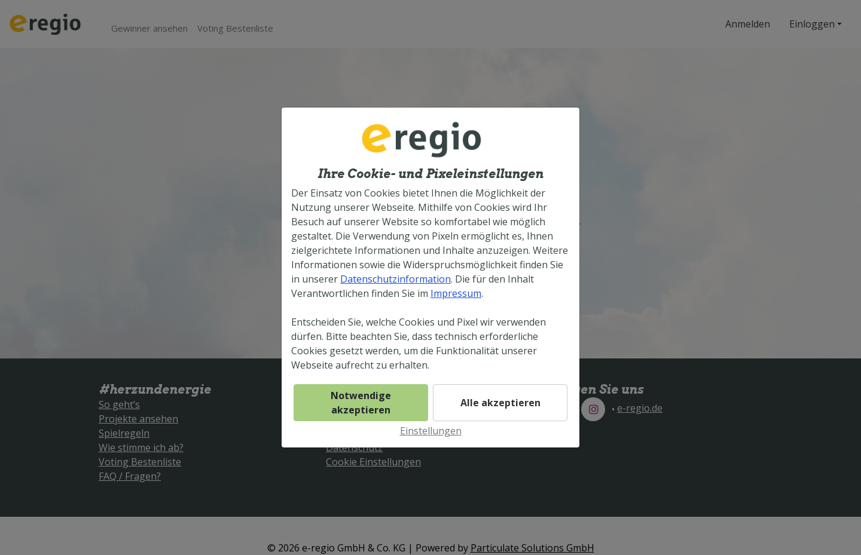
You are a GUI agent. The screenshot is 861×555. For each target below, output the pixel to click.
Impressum (455, 293)
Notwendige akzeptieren (361, 402)
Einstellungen (431, 430)
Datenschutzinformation (395, 279)
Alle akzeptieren (500, 402)
